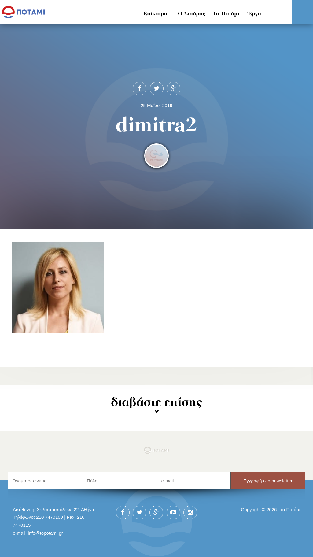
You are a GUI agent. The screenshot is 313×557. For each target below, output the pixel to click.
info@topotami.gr (45, 533)
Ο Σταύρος (191, 14)
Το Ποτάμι (226, 14)
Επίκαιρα (155, 14)
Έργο (254, 14)
